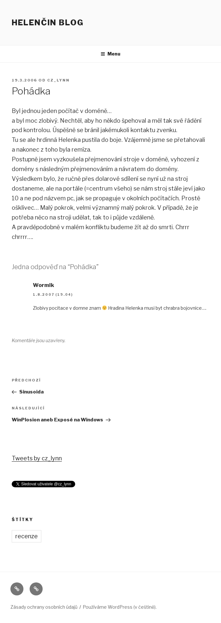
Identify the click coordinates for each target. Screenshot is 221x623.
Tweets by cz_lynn (37, 458)
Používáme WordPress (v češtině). (120, 607)
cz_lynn (58, 80)
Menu (110, 53)
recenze (26, 536)
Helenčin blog (48, 22)
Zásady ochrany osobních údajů (43, 607)
